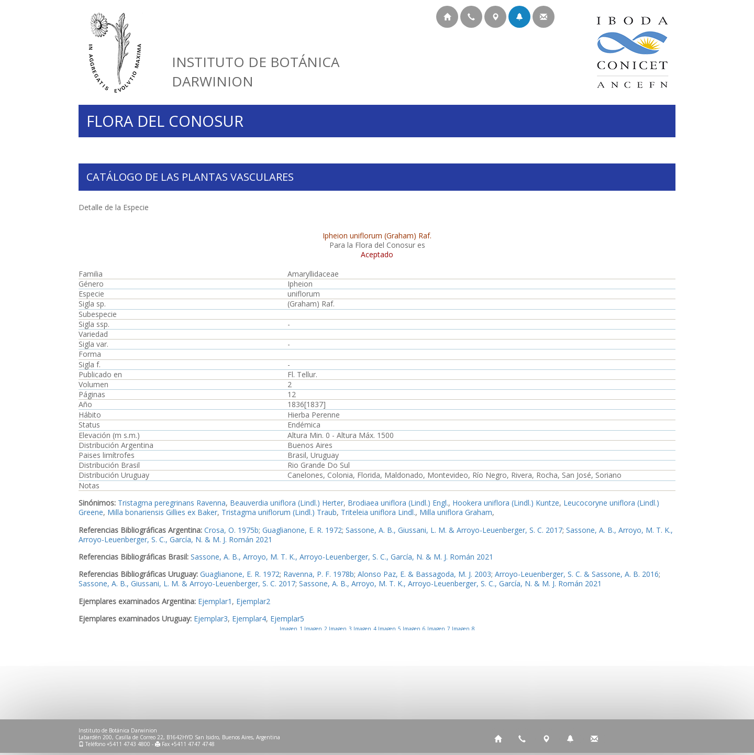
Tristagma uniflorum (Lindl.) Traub (279, 512)
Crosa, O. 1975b (231, 530)
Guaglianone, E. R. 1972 (302, 530)
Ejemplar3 (211, 618)
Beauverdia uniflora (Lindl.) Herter (286, 503)
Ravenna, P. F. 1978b (318, 574)
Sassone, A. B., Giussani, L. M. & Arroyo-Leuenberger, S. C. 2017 (454, 530)
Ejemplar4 (249, 618)
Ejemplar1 (215, 601)
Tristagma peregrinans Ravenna (172, 503)
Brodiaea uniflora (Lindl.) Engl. (398, 503)
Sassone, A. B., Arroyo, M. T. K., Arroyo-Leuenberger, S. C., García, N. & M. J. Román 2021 (342, 557)
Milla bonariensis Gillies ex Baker (162, 512)
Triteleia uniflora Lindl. (378, 512)
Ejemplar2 (253, 601)
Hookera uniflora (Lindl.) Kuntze (505, 503)
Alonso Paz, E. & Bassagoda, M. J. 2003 (424, 574)
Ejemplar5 (287, 618)
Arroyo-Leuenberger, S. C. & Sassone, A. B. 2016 (577, 574)
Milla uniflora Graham (455, 512)
